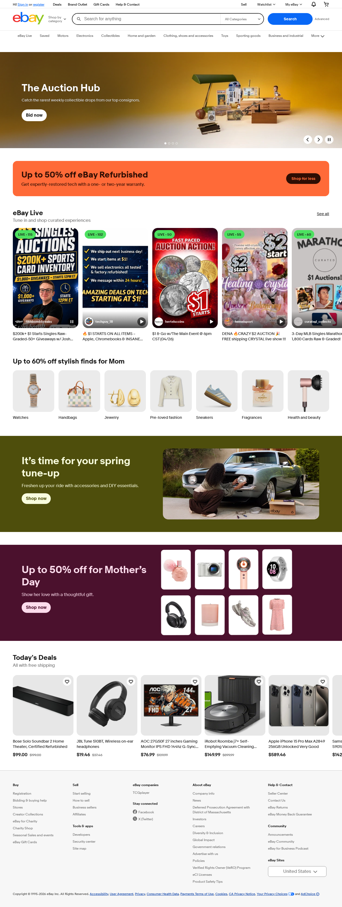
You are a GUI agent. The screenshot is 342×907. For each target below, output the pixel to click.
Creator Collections (28, 814)
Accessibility (99, 894)
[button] (290, 19)
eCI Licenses (202, 874)
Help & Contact (127, 4)
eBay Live (28, 213)
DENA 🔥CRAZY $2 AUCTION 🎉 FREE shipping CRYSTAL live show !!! (254, 336)
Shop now (36, 498)
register (38, 4)
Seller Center (278, 793)
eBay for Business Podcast (288, 848)
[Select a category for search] (242, 19)
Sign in (23, 4)
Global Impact (204, 840)
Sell (244, 4)
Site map (79, 848)
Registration (22, 793)
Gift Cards (101, 4)
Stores (18, 807)
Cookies (221, 894)
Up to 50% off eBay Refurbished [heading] (84, 175)
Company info (204, 793)
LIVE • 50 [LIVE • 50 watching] (165, 234)
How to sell (81, 800)
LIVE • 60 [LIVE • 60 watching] (304, 234)
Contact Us (276, 800)
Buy (16, 785)
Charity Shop (23, 828)
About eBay (202, 785)
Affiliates (79, 814)
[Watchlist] (67, 681)
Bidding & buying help (30, 800)
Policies (199, 860)
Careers (199, 826)
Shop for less (303, 178)
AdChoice (310, 894)
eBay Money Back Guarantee (290, 814)
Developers (81, 834)
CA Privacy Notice (242, 894)
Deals (57, 4)
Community (277, 826)
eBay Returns (278, 807)
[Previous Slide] (308, 139)
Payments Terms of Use (197, 894)
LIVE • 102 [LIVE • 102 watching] (95, 234)
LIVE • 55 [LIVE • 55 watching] (234, 234)
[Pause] (329, 139)
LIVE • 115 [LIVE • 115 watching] (25, 234)
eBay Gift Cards (25, 842)
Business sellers (84, 807)
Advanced (322, 19)
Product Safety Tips (208, 881)
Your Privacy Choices (272, 894)
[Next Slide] (318, 139)
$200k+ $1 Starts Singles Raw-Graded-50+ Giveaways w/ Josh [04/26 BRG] (41, 336)
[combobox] (146, 19)
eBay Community (281, 841)
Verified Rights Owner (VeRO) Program (221, 867)
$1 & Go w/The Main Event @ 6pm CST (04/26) (182, 336)
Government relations (209, 847)
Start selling (82, 793)
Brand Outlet (77, 4)
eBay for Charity (25, 821)
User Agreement (121, 894)
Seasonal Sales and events (33, 835)
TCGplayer (141, 792)
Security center (84, 841)
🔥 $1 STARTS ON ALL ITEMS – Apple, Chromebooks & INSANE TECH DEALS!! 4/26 (111, 336)
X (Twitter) (145, 819)
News (197, 800)
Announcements (280, 834)
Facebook (146, 812)
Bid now (34, 115)
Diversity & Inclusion (208, 833)
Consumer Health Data (163, 894)
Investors (199, 819)
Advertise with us (205, 853)
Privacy (140, 894)
